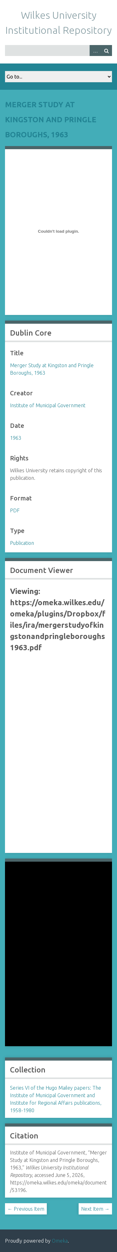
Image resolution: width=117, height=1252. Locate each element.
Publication (22, 543)
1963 (15, 438)
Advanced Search (95, 50)
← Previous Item (25, 1209)
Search (106, 50)
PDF (15, 510)
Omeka (60, 1241)
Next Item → (95, 1209)
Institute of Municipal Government (47, 405)
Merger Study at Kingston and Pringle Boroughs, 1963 (50, 119)
